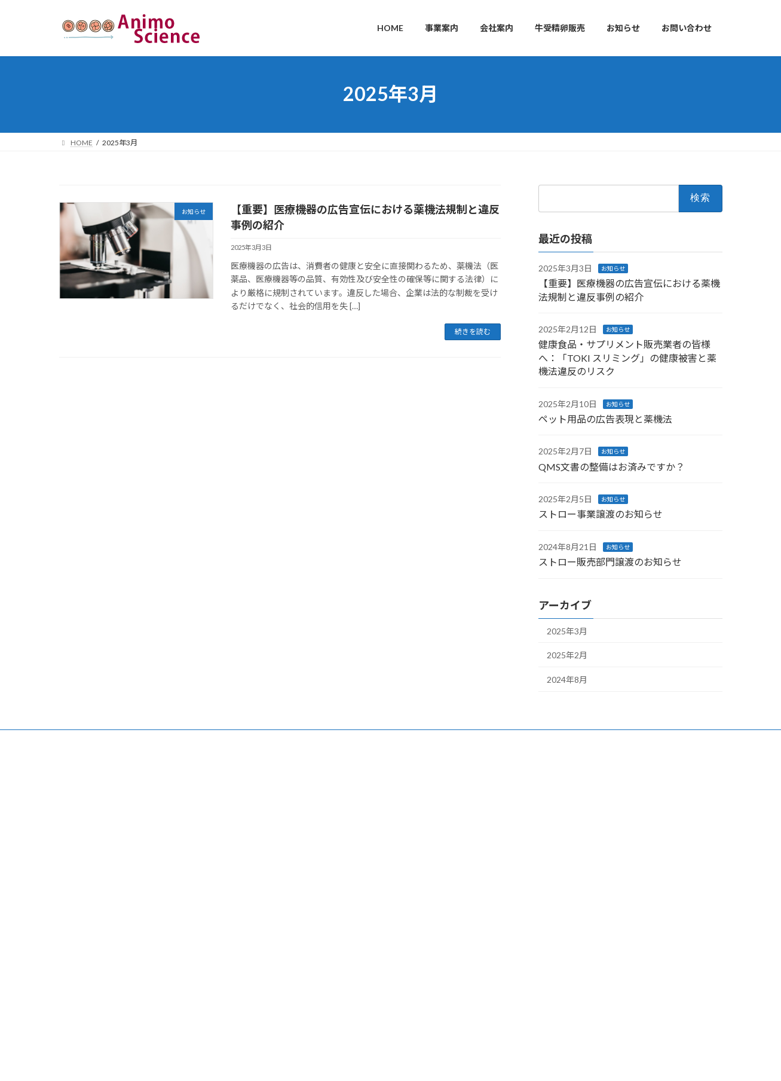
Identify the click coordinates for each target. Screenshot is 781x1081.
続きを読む (473, 331)
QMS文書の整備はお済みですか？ (611, 466)
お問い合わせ (359, 740)
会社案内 (182, 740)
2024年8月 (567, 679)
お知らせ (613, 267)
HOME (82, 740)
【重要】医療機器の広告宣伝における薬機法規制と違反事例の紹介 (316, 872)
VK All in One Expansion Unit (467, 1060)
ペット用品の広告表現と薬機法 (605, 419)
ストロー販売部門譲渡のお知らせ (610, 561)
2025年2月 (567, 655)
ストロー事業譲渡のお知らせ (600, 514)
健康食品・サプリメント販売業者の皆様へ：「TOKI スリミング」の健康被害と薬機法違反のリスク (627, 357)
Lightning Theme (387, 1060)
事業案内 (130, 740)
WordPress (325, 1060)
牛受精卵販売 (241, 740)
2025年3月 (567, 630)
